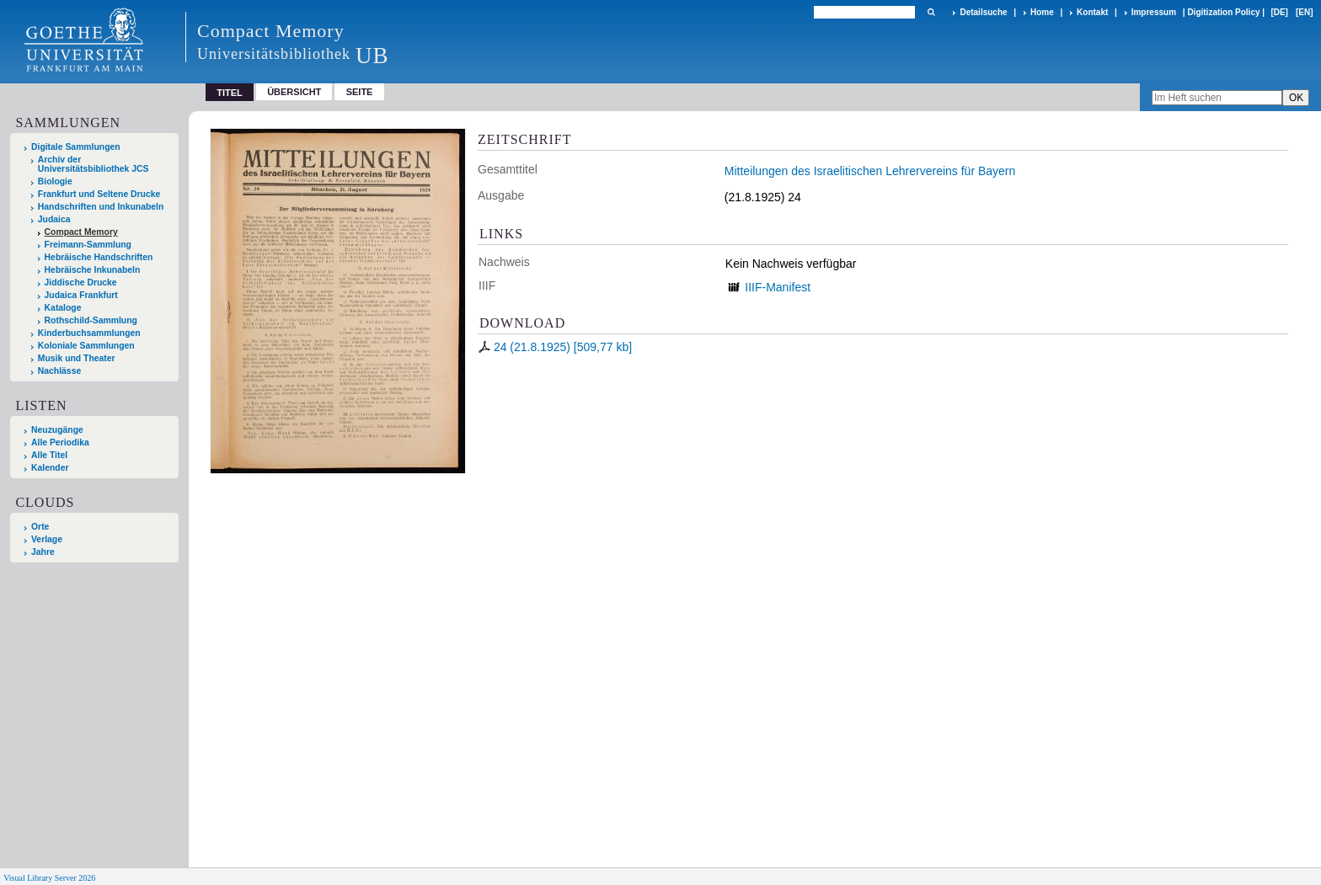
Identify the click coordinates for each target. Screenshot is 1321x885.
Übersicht (294, 92)
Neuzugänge (57, 430)
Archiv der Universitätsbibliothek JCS (93, 164)
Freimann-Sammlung (88, 244)
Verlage (46, 539)
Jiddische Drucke (81, 282)
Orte (40, 526)
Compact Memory (81, 232)
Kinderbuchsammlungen (89, 333)
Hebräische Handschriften (99, 257)
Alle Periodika (60, 442)
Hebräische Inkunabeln (93, 270)
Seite (359, 92)
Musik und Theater (76, 358)
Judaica (54, 219)
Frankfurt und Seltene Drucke (99, 194)
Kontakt (1092, 12)
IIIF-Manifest (777, 287)
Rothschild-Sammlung (91, 320)
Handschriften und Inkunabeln (101, 206)
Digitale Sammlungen (75, 147)
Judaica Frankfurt (81, 295)
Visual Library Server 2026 (49, 877)
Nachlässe (59, 371)
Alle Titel (49, 455)
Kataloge (63, 307)
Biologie (55, 181)
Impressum (1153, 12)
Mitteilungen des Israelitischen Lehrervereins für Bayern (870, 171)
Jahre (43, 552)
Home (1042, 12)
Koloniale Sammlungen (86, 345)
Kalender (49, 467)
